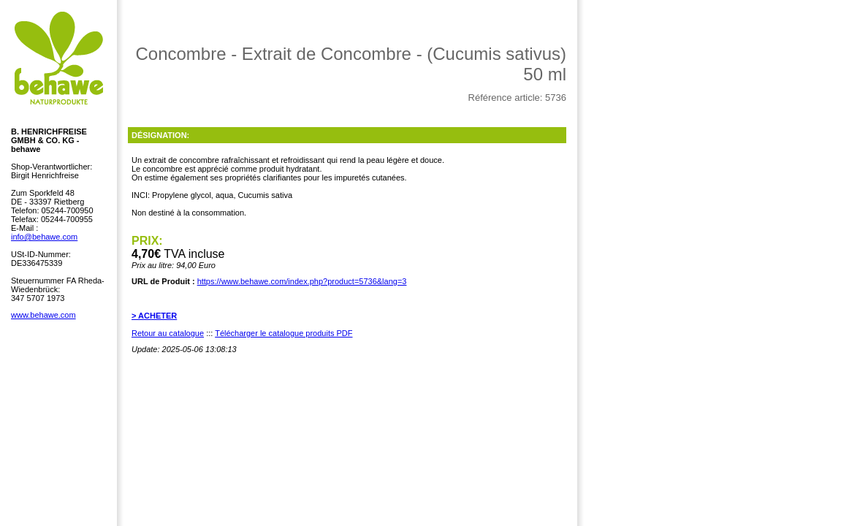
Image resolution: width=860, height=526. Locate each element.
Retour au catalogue (168, 333)
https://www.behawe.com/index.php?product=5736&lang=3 (302, 281)
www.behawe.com (43, 314)
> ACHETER (154, 315)
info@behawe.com (44, 236)
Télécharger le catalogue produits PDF (283, 333)
